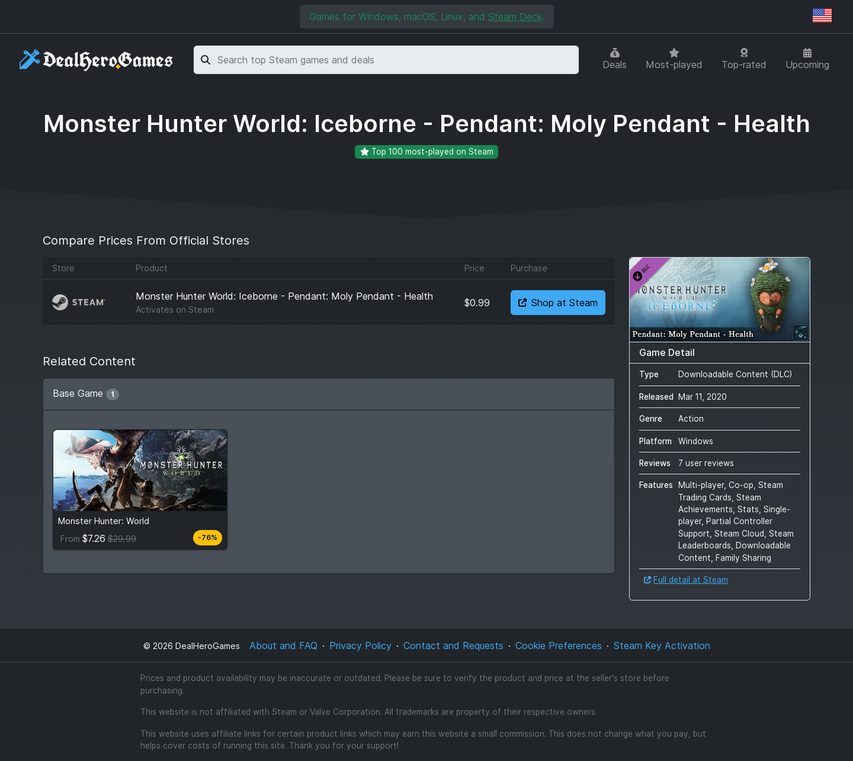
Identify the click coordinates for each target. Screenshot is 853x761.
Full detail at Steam (686, 580)
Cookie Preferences (558, 645)
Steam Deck (515, 17)
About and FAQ (283, 645)
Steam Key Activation (662, 645)
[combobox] (396, 60)
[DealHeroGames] (96, 60)
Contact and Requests (453, 645)
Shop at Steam (558, 303)
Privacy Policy (360, 645)
